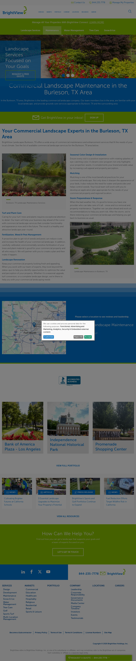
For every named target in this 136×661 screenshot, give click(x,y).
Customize (48, 337)
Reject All (78, 337)
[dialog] (68, 330)
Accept (88, 337)
